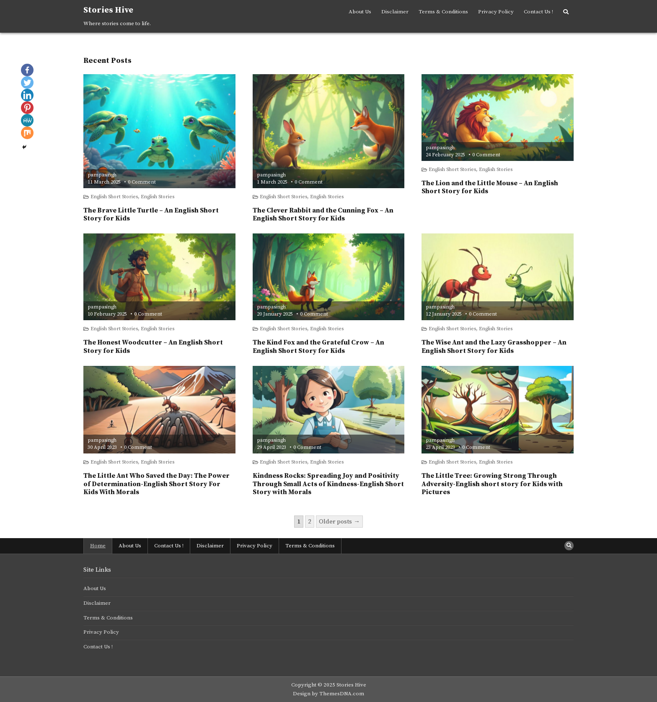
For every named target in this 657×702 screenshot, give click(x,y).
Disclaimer (395, 11)
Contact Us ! (538, 11)
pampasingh (102, 175)
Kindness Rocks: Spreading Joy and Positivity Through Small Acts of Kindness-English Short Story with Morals (328, 483)
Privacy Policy (496, 11)
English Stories (157, 196)
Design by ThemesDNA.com (328, 693)
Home (98, 545)
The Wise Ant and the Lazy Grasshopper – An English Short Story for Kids (494, 346)
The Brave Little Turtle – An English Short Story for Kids (151, 214)
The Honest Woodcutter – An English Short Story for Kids (153, 346)
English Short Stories (114, 196)
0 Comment (142, 182)
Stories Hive (108, 10)
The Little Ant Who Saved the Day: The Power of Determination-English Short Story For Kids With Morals (156, 483)
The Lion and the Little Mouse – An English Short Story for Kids (490, 187)
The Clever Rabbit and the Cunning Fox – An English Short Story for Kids (323, 214)
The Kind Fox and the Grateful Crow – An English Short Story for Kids (318, 346)
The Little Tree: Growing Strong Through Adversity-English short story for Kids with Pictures (492, 483)
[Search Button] (566, 12)
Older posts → (339, 522)
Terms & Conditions (443, 11)
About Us (360, 11)
